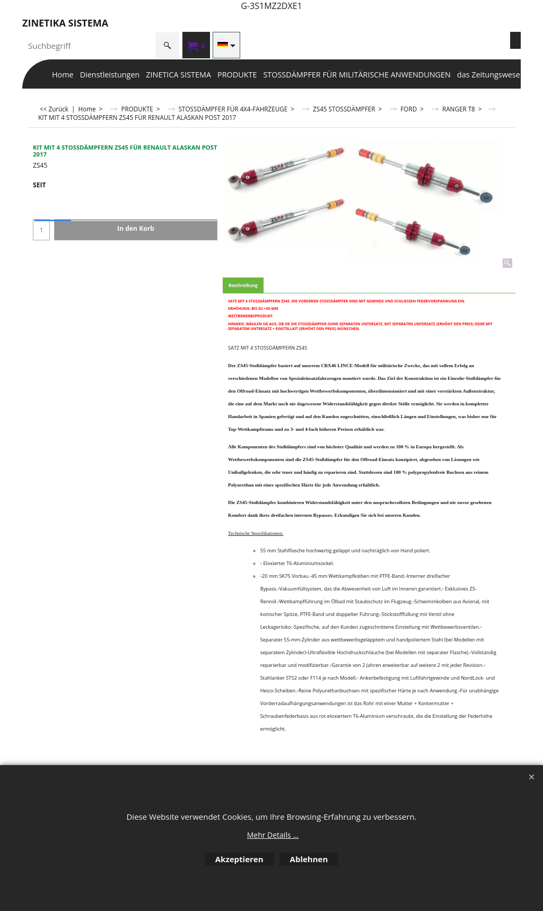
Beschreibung (243, 285)
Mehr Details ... (273, 835)
